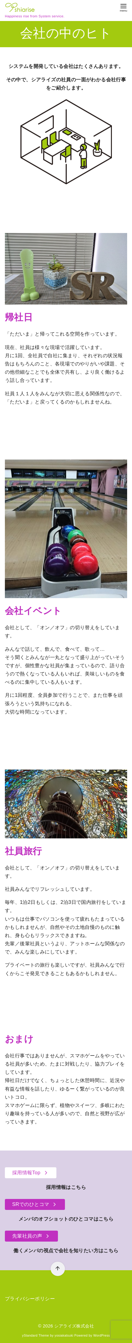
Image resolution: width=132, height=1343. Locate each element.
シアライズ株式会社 (74, 1326)
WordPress (101, 1335)
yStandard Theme (35, 1335)
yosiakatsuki (64, 1335)
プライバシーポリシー (30, 1298)
